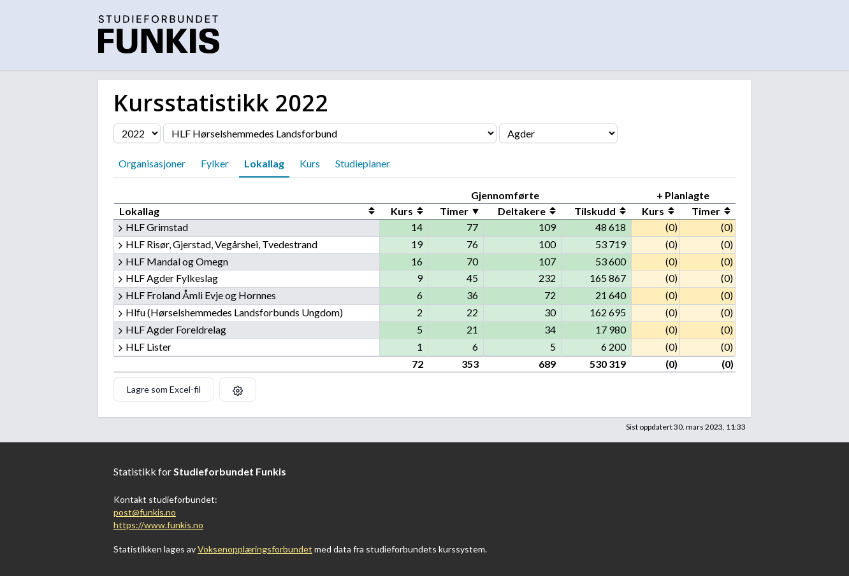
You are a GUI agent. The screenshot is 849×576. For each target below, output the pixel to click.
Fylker (215, 163)
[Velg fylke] (558, 133)
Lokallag (264, 163)
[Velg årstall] (137, 133)
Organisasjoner (152, 163)
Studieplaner (362, 163)
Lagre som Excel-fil (164, 389)
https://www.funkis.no (158, 524)
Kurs (310, 163)
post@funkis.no (144, 512)
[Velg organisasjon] (330, 133)
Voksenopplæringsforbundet (255, 549)
